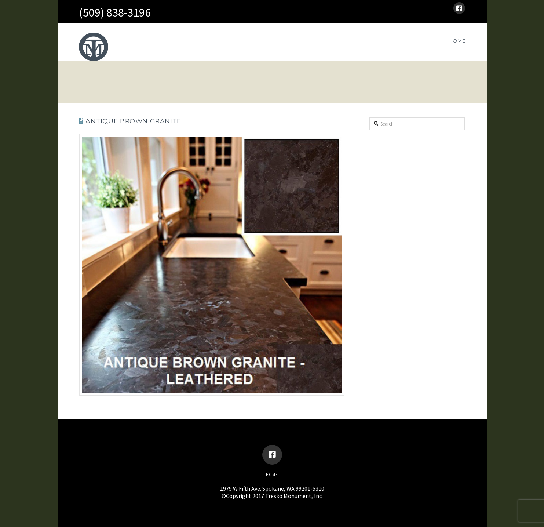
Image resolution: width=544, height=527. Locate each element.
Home (272, 474)
